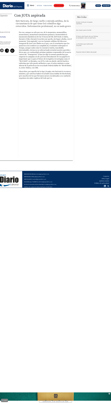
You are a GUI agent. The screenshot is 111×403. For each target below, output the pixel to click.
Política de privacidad (101, 183)
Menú (32, 5)
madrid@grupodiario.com (39, 179)
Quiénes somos (104, 181)
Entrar (98, 5)
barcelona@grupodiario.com (41, 174)
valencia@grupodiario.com (45, 182)
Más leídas (82, 17)
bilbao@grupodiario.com (38, 176)
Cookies (4, 400)
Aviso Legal (105, 179)
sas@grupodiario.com (50, 184)
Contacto (106, 176)
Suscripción (106, 5)
